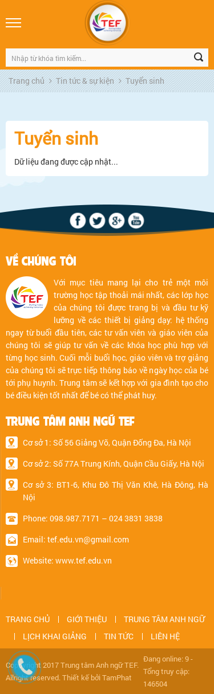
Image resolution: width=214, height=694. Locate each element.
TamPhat (117, 677)
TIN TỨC (119, 636)
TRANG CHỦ (28, 619)
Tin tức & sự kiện (85, 80)
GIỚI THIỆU (87, 619)
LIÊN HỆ (165, 636)
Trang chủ (27, 80)
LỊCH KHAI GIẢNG (55, 636)
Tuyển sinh (145, 80)
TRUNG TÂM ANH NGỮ (164, 619)
